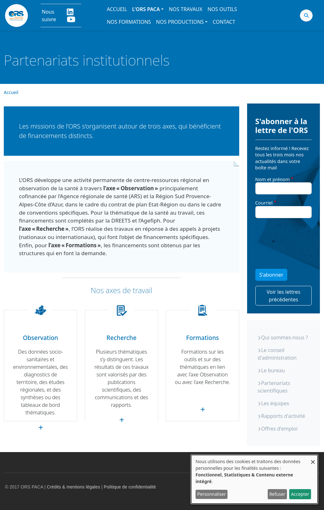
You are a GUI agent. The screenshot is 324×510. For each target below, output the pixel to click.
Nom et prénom (272, 179)
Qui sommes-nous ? (284, 337)
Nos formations (129, 21)
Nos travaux (185, 9)
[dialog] (254, 479)
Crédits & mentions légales (73, 487)
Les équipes (275, 403)
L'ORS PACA (146, 9)
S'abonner (271, 274)
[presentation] (281, 246)
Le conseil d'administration (277, 354)
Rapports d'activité (283, 415)
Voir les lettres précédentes (284, 295)
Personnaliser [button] (211, 494)
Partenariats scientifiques (274, 387)
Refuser (277, 494)
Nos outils (222, 9)
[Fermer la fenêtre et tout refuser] (313, 459)
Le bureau (273, 370)
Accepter (300, 494)
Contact (224, 21)
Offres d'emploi (279, 428)
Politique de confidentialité (130, 487)
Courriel (264, 202)
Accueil (117, 9)
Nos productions (180, 21)
